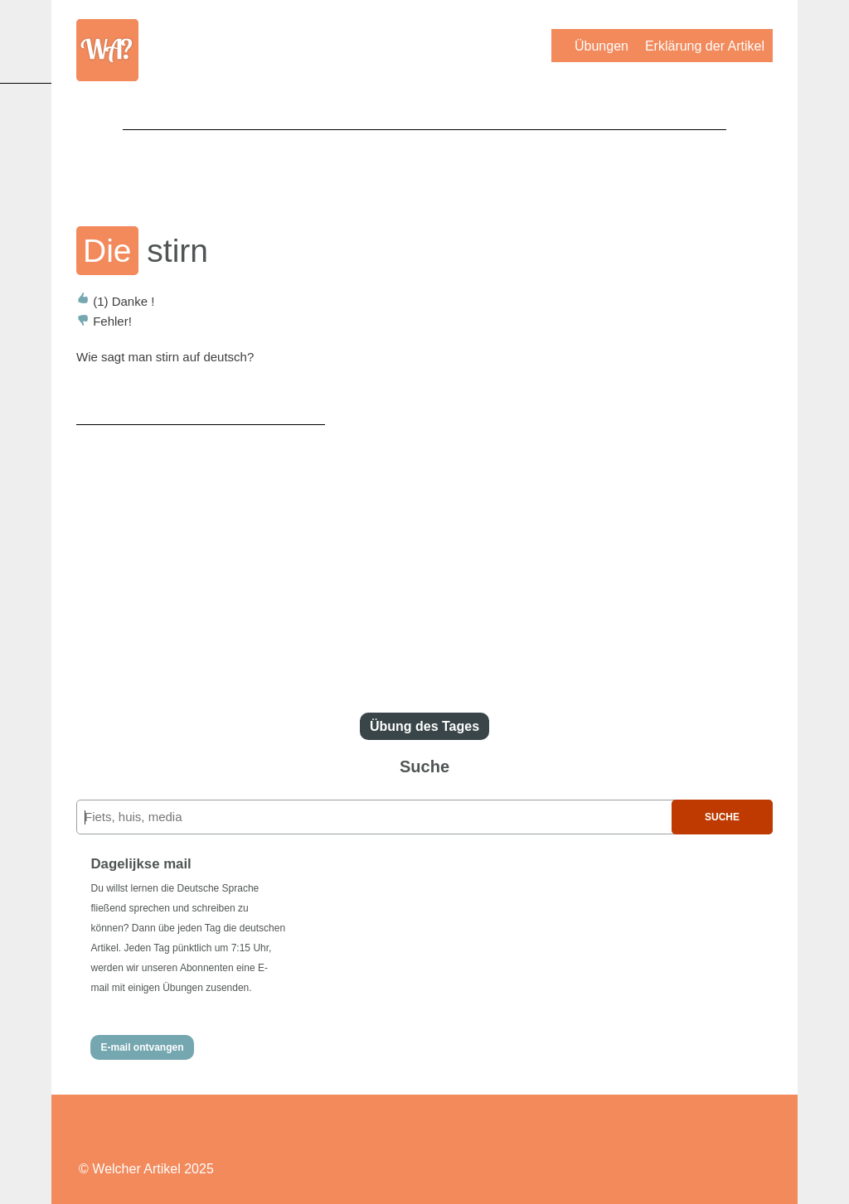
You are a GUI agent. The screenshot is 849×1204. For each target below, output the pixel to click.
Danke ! (115, 301)
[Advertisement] (424, 166)
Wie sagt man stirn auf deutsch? (165, 357)
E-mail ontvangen (141, 1047)
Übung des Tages (424, 726)
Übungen (601, 46)
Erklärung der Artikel (704, 46)
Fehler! (104, 321)
